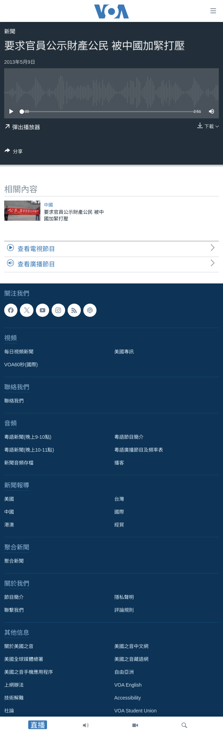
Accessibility (127, 698)
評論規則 (124, 610)
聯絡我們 (14, 401)
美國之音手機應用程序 (28, 672)
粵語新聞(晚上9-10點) (27, 437)
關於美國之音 (18, 646)
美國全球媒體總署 (23, 659)
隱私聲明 (124, 597)
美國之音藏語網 (131, 659)
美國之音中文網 (131, 646)
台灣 (119, 499)
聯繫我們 (14, 610)
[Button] (14, 152)
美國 (9, 499)
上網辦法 (14, 685)
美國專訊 (124, 351)
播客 (119, 463)
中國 (48, 205)
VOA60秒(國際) (21, 364)
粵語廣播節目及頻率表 (138, 450)
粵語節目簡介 (129, 437)
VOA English (128, 685)
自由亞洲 (124, 672)
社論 (9, 710)
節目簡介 (14, 597)
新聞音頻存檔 (18, 463)
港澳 (9, 525)
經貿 (119, 525)
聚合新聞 (14, 561)
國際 (119, 512)
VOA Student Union (135, 710)
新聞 (9, 31)
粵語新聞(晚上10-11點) (29, 450)
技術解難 (14, 698)
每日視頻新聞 (18, 351)
